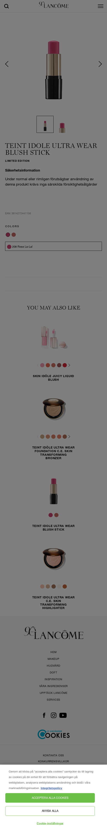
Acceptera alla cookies (50, 802)
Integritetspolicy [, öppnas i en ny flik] (51, 792)
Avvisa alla (50, 814)
